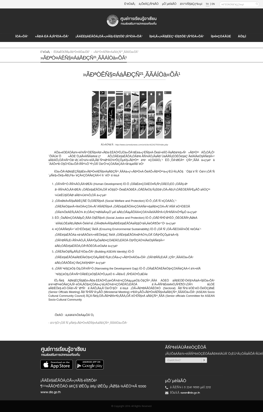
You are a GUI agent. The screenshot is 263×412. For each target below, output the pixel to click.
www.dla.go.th (50, 392)
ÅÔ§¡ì (242, 36)
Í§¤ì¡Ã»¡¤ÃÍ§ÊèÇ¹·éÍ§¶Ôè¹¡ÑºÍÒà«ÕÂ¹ (176, 36)
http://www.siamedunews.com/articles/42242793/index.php (141, 144)
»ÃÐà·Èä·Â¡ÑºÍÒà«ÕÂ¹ (52, 36)
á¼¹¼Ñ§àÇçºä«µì (191, 4)
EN (213, 4)
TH (207, 4)
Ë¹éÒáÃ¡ (129, 4)
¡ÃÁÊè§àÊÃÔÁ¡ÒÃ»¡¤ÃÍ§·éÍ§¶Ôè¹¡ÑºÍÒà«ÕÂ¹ (109, 36)
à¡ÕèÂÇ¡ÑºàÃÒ (149, 4)
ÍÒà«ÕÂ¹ (21, 36)
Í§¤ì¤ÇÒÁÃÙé (221, 36)
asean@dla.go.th (190, 392)
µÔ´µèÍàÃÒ (169, 4)
